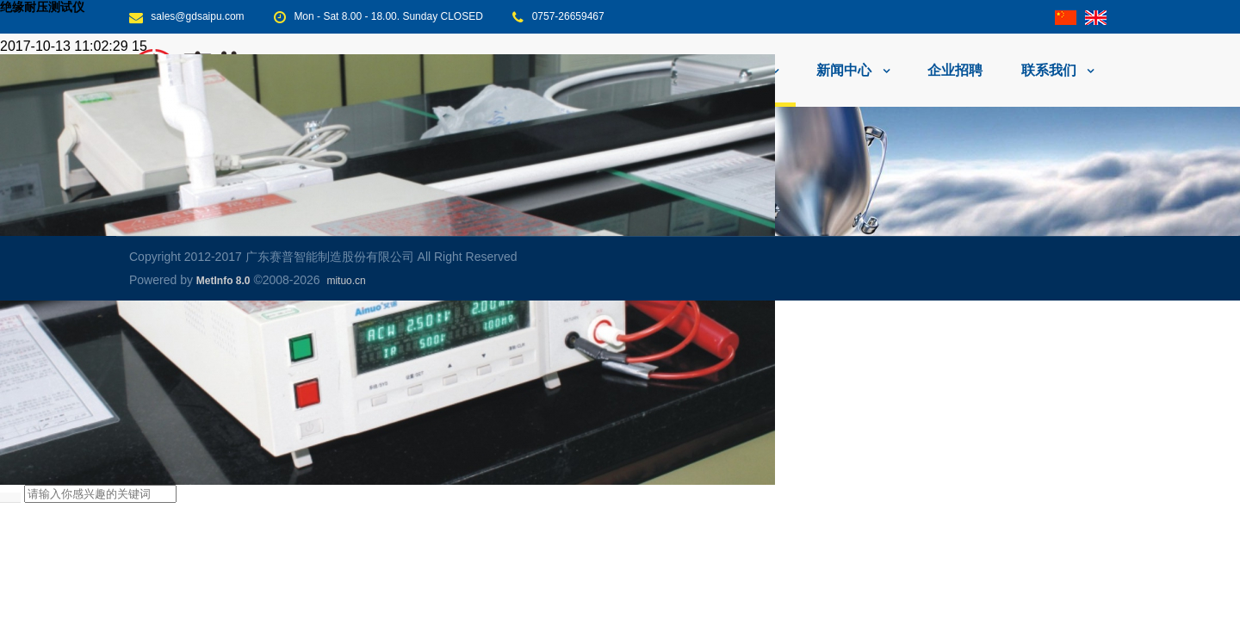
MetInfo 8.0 (223, 281)
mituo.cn (345, 281)
